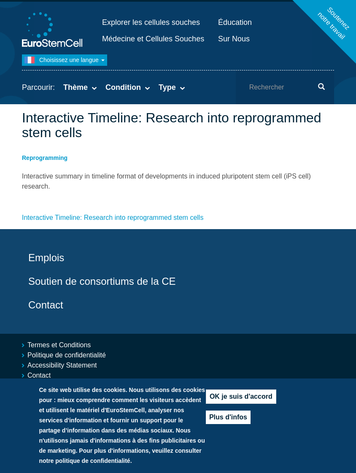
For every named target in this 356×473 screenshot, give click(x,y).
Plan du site (45, 385)
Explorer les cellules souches (151, 22)
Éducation (235, 22)
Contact (45, 305)
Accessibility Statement (62, 365)
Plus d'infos (228, 426)
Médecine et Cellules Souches (153, 39)
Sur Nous (234, 39)
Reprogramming (44, 157)
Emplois (46, 257)
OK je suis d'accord (241, 405)
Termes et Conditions (59, 345)
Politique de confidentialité (66, 355)
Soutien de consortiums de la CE (102, 281)
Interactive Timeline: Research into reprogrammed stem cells (112, 217)
